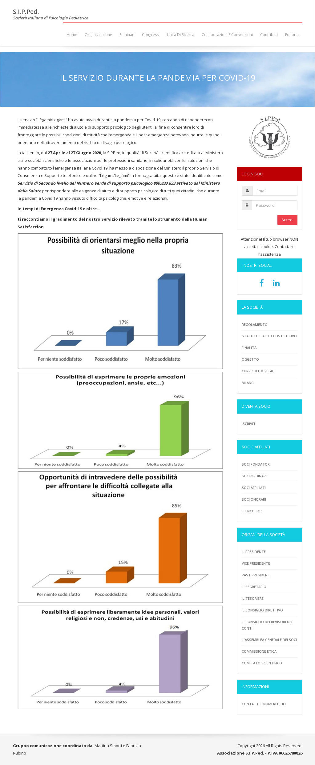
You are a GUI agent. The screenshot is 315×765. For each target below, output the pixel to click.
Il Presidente (254, 551)
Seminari (127, 34)
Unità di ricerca (180, 34)
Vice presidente (256, 563)
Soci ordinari (254, 476)
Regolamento (255, 324)
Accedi (287, 219)
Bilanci (248, 382)
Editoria (292, 34)
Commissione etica (259, 651)
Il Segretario (254, 586)
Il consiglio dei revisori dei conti (267, 625)
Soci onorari (254, 499)
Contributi (269, 34)
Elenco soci (253, 511)
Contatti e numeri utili (264, 704)
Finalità (249, 347)
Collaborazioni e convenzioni (227, 34)
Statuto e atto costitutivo (269, 336)
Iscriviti (249, 423)
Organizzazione (98, 34)
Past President (256, 575)
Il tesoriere (253, 598)
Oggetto (250, 359)
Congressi (151, 34)
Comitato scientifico (262, 663)
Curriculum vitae (258, 371)
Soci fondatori (256, 464)
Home (72, 34)
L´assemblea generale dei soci (269, 639)
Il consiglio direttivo (262, 610)
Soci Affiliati (254, 487)
